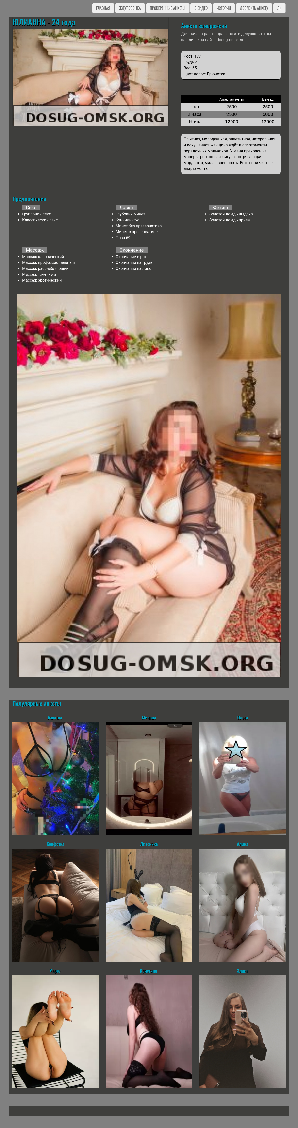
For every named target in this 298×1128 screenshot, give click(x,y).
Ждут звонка (130, 8)
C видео (201, 8)
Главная (103, 8)
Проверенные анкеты (167, 8)
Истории (224, 8)
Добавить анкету (254, 8)
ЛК (279, 8)
